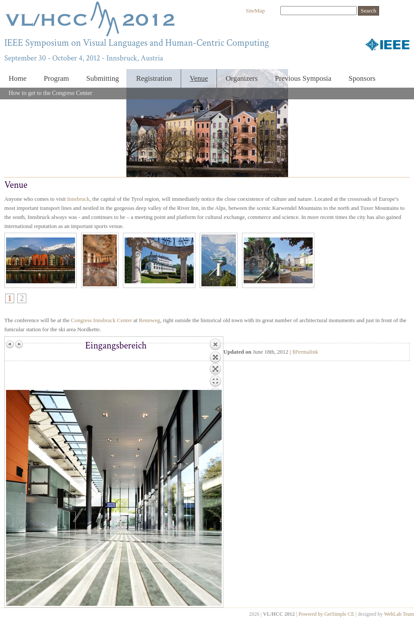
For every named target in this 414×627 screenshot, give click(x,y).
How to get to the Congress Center (50, 93)
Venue (199, 78)
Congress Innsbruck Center (101, 320)
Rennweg (149, 320)
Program (56, 78)
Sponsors (361, 78)
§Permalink (305, 351)
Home (18, 78)
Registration (154, 78)
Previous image (10, 344)
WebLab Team (399, 614)
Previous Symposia (303, 78)
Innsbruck (78, 199)
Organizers (241, 78)
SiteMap (255, 10)
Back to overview (215, 364)
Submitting (102, 78)
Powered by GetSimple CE (326, 614)
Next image (19, 344)
